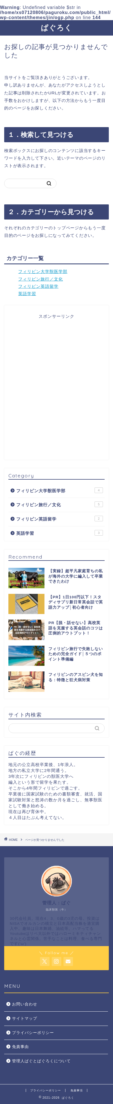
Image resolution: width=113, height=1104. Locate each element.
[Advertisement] (56, 390)
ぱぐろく (56, 27)
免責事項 (76, 1090)
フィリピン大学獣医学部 (42, 271)
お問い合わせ (24, 1004)
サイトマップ (24, 1018)
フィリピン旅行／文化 (40, 279)
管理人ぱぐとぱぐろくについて (41, 1061)
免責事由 (20, 1047)
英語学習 (27, 293)
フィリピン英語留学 (38, 286)
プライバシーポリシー (33, 1033)
